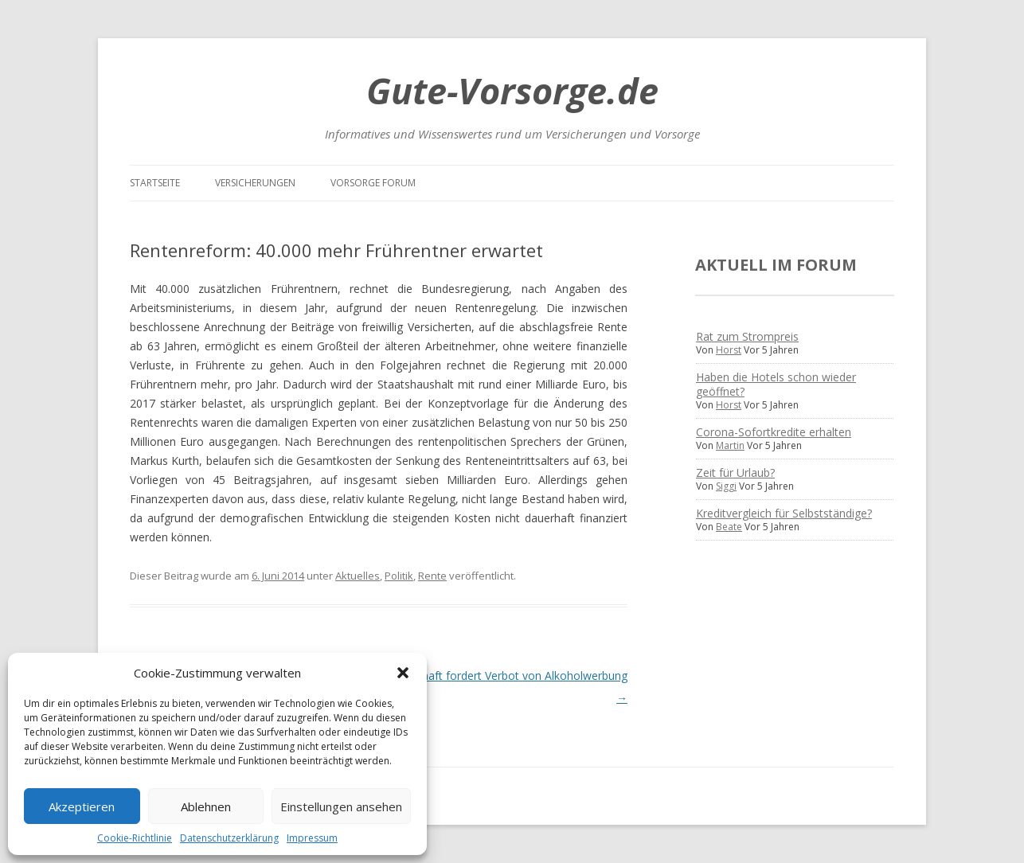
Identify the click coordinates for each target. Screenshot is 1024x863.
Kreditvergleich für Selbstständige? (784, 513)
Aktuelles (357, 575)
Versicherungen (255, 182)
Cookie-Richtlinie (134, 838)
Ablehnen (206, 806)
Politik (399, 575)
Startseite (155, 182)
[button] (403, 673)
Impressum (312, 838)
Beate (729, 526)
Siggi (726, 486)
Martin (730, 445)
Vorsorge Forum (373, 182)
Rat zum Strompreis (747, 336)
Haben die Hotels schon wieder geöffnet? (776, 384)
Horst (728, 350)
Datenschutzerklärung (229, 838)
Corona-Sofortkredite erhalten (773, 431)
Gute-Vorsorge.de (512, 90)
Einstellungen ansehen (341, 806)
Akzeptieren (82, 806)
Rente (432, 575)
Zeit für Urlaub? (735, 472)
